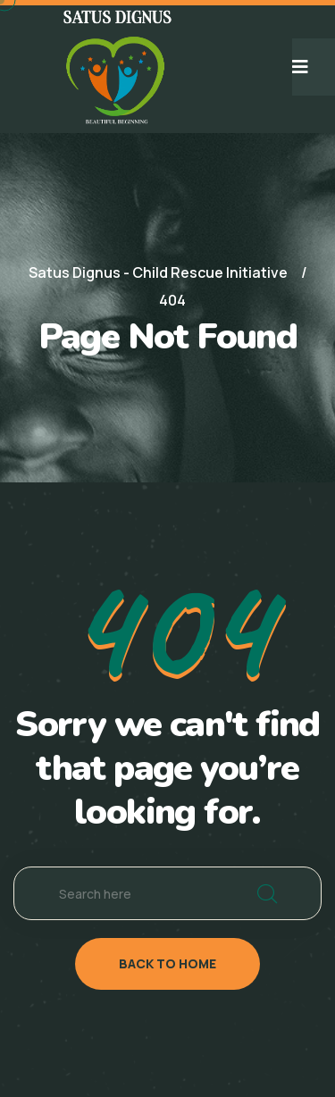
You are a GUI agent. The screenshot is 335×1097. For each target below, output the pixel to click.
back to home (167, 963)
